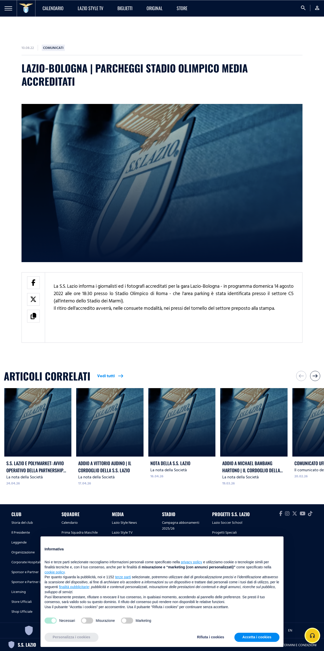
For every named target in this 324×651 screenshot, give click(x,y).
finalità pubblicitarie (74, 587)
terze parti (123, 577)
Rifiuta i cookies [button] (210, 637)
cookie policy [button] (55, 572)
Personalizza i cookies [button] (71, 637)
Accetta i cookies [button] (256, 637)
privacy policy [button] (191, 562)
